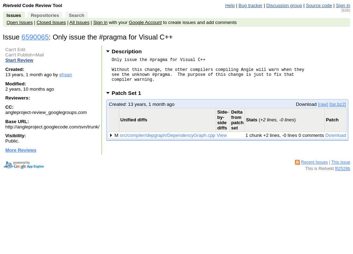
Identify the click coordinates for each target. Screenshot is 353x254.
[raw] (323, 110)
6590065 (35, 37)
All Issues (79, 22)
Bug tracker (251, 5)
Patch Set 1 (129, 99)
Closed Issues (51, 22)
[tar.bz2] (337, 110)
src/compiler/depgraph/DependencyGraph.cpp (167, 141)
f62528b (342, 168)
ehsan (65, 74)
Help (230, 5)
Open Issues (20, 22)
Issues (14, 15)
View (222, 141)
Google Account (145, 22)
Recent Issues (314, 162)
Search (76, 15)
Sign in (343, 5)
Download (336, 141)
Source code (319, 5)
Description (126, 51)
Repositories (45, 15)
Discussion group (284, 5)
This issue (340, 162)
